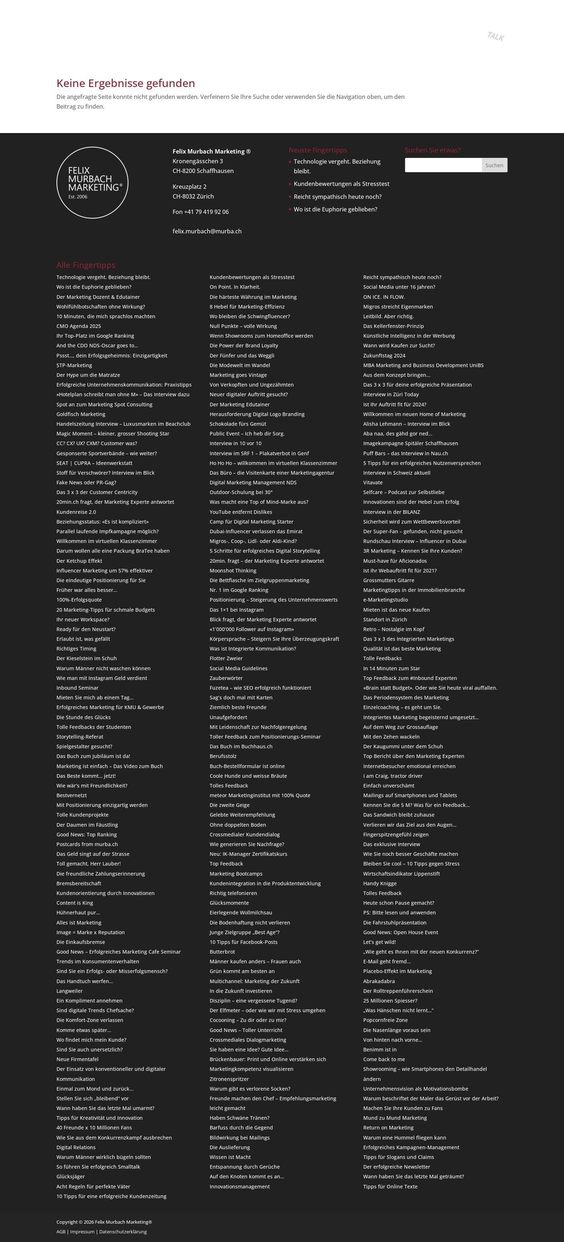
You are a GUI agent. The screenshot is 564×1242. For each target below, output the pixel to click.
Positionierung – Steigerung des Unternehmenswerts (274, 599)
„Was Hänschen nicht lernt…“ (398, 1010)
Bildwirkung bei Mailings (240, 1137)
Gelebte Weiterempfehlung (242, 814)
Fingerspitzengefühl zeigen (396, 834)
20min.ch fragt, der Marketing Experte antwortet (115, 501)
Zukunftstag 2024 (384, 355)
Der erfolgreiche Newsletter (396, 1166)
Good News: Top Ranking (86, 834)
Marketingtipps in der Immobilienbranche (414, 589)
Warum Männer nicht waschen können (103, 668)
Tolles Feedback (229, 785)
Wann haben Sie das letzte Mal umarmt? (105, 1108)
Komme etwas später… (83, 1030)
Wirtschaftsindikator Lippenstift (401, 873)
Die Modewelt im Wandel (240, 365)
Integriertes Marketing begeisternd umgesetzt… (421, 717)
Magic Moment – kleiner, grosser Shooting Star (112, 433)
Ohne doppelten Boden (238, 824)
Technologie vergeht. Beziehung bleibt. (103, 277)
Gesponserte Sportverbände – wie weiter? (106, 453)
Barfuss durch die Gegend (241, 1127)
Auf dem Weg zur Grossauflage (400, 726)
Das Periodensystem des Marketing (406, 697)
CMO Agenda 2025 (78, 326)
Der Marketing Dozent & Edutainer (98, 296)
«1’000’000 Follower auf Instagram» (252, 629)
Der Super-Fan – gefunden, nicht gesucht (413, 531)
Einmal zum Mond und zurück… (94, 1088)
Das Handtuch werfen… (84, 981)
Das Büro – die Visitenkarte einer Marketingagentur (272, 472)
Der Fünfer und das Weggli (242, 355)
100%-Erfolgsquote (79, 599)
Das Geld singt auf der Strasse (92, 853)
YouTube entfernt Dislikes (241, 511)
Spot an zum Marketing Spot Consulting (104, 404)
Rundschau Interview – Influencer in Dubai (415, 541)
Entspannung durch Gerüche (245, 1166)
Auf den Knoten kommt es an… (247, 1176)
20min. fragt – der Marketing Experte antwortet (267, 560)
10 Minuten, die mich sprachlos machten (105, 316)
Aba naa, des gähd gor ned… (397, 433)
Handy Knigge (380, 883)
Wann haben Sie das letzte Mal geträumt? (413, 1176)
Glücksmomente (229, 902)
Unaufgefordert (228, 717)
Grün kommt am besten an (242, 971)
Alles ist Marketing (78, 922)
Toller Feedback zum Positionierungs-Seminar (265, 736)
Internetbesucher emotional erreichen (409, 766)
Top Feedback (226, 863)
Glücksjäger (70, 1176)
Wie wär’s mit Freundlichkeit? (91, 785)
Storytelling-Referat (79, 736)
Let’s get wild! (379, 942)
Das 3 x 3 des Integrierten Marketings (408, 638)
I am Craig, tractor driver (393, 775)
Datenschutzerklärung (123, 1231)
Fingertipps (207, 30)
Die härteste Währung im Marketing (253, 296)
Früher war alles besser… (86, 589)
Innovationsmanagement (240, 1186)
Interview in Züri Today (391, 394)
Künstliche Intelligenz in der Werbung (409, 335)
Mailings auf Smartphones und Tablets (410, 795)
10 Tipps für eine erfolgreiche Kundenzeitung (111, 1196)
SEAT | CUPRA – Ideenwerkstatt (94, 463)
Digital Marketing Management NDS (253, 482)
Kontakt (258, 30)
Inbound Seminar (77, 687)
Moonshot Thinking (233, 570)
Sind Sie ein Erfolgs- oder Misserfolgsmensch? (112, 971)
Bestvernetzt (71, 795)
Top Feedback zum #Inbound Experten (410, 678)
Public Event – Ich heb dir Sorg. (247, 433)
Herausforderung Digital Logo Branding (257, 414)
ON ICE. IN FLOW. (384, 296)
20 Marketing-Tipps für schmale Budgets (105, 609)
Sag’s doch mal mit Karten (241, 697)
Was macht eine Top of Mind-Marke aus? (259, 501)
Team (235, 30)
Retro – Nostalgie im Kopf (393, 629)
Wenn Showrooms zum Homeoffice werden (261, 335)
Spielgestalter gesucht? (84, 746)
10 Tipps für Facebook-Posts (244, 942)
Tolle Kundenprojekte (82, 814)
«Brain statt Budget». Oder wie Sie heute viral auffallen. (430, 687)
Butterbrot (222, 951)
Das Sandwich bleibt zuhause (399, 814)
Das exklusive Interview (391, 844)
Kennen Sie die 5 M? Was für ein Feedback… (416, 805)
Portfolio (170, 30)
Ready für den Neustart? (85, 629)
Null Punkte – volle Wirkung (243, 326)
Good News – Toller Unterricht (246, 1030)
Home (63, 30)
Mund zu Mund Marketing (395, 1117)
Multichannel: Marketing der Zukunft (255, 981)
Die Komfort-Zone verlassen (89, 1020)
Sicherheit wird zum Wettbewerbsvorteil (411, 521)
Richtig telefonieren (233, 893)
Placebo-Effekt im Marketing (397, 971)
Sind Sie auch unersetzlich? (89, 1049)
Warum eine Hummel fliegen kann (404, 1137)
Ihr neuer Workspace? (82, 619)
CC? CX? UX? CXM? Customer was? (96, 443)
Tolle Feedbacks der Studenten (93, 726)
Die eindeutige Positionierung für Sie (101, 580)
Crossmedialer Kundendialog (245, 834)
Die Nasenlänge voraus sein (397, 1030)
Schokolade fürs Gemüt (238, 423)
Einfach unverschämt (388, 785)
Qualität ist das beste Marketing (402, 648)
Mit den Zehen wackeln (391, 736)
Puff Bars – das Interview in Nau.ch (405, 453)
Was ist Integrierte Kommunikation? (253, 648)
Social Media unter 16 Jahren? (399, 286)
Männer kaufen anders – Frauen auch (255, 961)
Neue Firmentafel (77, 1059)
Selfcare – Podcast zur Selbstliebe (404, 492)
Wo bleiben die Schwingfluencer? (250, 316)
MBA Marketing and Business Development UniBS (423, 365)
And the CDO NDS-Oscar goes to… (97, 345)
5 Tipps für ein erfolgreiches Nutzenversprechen (422, 463)
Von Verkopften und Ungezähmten (252, 384)
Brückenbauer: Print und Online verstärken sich (268, 1059)
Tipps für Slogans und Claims (398, 1157)
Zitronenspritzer (229, 1079)
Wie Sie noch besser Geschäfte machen (410, 853)
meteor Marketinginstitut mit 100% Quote (260, 795)
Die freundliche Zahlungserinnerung (100, 873)
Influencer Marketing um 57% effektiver (104, 570)
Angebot (88, 30)
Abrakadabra (379, 981)
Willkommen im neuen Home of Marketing (414, 414)
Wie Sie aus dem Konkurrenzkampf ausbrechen (114, 1137)
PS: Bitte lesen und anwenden (399, 912)
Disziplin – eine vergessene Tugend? (253, 1000)
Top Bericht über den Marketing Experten (413, 756)
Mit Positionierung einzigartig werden (102, 805)
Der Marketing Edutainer (240, 404)
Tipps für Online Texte (390, 1186)
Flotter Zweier (226, 658)
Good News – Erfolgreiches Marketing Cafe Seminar (118, 951)
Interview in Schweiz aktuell (397, 472)
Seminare (118, 30)
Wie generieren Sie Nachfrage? (247, 844)
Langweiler (69, 990)
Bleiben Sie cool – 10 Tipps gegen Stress (411, 863)
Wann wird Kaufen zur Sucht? (399, 345)
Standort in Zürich (385, 619)
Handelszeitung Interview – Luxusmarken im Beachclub (123, 423)
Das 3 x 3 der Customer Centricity (96, 492)
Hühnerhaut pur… (78, 912)
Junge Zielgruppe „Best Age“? (244, 932)
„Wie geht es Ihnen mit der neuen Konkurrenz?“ (421, 951)
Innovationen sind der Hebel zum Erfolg (411, 501)
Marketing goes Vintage (238, 374)
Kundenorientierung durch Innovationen (105, 893)
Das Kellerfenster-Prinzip (393, 326)
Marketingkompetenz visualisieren (252, 1068)
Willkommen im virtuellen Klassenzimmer (106, 541)
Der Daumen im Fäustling (87, 824)
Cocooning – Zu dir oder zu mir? (248, 1020)
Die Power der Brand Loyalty (244, 345)
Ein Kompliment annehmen (89, 1000)
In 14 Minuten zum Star (391, 668)
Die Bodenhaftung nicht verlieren (250, 922)
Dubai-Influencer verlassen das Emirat (256, 531)
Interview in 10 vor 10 (235, 443)
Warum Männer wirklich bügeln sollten (103, 1157)
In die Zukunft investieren (241, 990)
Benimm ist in (380, 1049)
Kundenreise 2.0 (76, 511)
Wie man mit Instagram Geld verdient (101, 678)
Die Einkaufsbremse (80, 942)
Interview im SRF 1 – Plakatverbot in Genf (259, 453)
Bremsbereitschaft (78, 883)
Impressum (82, 1231)
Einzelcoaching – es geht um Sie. (402, 707)
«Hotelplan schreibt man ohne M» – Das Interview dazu (123, 394)
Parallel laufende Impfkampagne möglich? (107, 531)
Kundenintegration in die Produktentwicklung (265, 883)
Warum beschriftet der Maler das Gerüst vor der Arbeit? (431, 1098)
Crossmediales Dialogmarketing (248, 1039)
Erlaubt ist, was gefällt (83, 638)
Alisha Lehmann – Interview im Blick (406, 423)
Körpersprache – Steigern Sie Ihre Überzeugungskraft (274, 638)
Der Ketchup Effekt (79, 560)
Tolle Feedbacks (382, 658)
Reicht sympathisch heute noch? (338, 197)
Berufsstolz (223, 756)
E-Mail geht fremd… (387, 961)
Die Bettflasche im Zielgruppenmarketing (259, 580)
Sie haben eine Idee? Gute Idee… (249, 1049)
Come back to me (384, 1059)
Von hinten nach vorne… (392, 1039)
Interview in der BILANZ (391, 511)
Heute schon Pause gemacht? (398, 902)
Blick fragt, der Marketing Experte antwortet (263, 619)
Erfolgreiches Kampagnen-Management (411, 1147)
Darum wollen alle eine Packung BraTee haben (113, 550)
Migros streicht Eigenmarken (398, 306)
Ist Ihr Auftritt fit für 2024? (394, 404)
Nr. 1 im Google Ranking (239, 589)
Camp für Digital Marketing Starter (252, 521)
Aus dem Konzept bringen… (396, 374)
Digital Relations (76, 1147)
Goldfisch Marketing (80, 414)
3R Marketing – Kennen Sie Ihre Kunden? (412, 550)
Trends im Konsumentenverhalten (97, 961)
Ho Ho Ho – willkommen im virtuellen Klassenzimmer (273, 463)
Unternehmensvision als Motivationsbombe (415, 1088)
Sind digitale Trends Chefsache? (95, 1010)
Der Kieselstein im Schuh (86, 658)
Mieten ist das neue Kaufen (396, 609)
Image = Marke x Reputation (90, 932)
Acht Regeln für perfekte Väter (93, 1186)
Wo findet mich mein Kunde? (91, 1039)
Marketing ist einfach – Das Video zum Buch (109, 766)
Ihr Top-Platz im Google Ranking (95, 335)
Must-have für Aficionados (395, 560)
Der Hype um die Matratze (88, 374)
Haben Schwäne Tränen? (239, 1117)
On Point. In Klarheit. (235, 286)
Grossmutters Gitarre (388, 580)
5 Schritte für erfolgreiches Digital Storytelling (265, 550)
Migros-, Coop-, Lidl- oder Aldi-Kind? (253, 541)
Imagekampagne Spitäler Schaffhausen (410, 443)
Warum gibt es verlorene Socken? (250, 1088)
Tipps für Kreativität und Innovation (99, 1117)
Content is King (74, 902)
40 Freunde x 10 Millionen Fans (94, 1127)
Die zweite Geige (230, 805)
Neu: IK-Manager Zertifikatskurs (248, 853)
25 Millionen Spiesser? (390, 1000)
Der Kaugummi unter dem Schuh (403, 746)
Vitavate (373, 482)
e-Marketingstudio (385, 599)
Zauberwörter (226, 678)
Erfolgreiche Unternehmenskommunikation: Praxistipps (124, 384)
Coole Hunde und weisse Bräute (248, 775)
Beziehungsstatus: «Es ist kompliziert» (102, 521)
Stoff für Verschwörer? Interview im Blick (105, 472)
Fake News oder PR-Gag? (86, 482)
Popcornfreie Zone (385, 1020)
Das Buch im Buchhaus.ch (241, 746)
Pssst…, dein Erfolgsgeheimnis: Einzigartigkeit (111, 355)
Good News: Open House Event (400, 932)
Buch (143, 30)
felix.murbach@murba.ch (207, 231)
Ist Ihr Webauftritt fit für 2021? (400, 570)
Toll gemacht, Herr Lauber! (88, 863)
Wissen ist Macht (230, 1157)
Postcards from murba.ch (87, 844)
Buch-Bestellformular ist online (247, 766)
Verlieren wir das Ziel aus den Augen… (409, 824)
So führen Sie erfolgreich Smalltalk (98, 1166)
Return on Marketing (388, 1127)
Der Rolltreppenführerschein (398, 990)
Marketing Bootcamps (236, 873)
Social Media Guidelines (239, 668)
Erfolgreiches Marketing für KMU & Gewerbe (110, 707)
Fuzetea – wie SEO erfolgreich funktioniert (260, 687)
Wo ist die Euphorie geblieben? (335, 209)
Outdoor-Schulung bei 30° (241, 492)
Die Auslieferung (230, 1147)
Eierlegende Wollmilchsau (241, 912)
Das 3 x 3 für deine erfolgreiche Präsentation (417, 384)
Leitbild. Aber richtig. (388, 316)
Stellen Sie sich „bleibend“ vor (92, 1098)
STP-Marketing (74, 365)
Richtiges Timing (76, 648)
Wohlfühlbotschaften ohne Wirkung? (100, 306)
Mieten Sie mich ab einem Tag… (94, 697)
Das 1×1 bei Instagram (237, 609)
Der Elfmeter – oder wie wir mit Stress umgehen (268, 1010)
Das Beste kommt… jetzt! (86, 775)
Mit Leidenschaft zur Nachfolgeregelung (258, 726)
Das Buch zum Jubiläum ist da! (93, 756)
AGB (60, 1231)
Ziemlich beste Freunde (238, 707)
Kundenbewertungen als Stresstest (342, 184)
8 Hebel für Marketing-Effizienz (247, 306)
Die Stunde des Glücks (83, 717)
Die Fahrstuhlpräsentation (395, 922)
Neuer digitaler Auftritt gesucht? (249, 394)
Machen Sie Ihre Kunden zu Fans (403, 1108)
